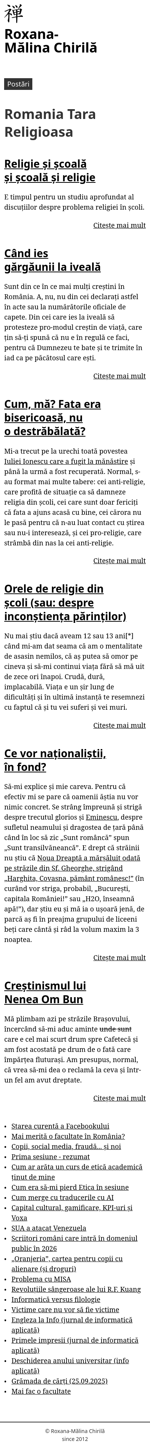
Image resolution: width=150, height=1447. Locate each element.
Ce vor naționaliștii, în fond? (55, 760)
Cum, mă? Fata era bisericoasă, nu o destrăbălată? (52, 418)
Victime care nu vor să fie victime (66, 1309)
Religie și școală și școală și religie (49, 170)
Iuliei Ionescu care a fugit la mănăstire (66, 461)
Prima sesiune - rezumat (51, 1156)
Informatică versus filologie (56, 1299)
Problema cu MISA (41, 1278)
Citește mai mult (119, 225)
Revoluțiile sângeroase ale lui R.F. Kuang (76, 1289)
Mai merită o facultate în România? (68, 1136)
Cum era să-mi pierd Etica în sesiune (70, 1187)
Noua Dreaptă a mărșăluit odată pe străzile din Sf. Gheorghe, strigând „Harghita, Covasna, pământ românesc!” (72, 868)
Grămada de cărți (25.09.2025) (60, 1380)
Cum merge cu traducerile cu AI (63, 1197)
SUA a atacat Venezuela (49, 1227)
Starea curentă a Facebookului (60, 1125)
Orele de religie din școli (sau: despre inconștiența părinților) (65, 602)
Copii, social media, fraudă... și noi (66, 1146)
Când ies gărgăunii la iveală (52, 260)
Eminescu (101, 817)
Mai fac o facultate (41, 1391)
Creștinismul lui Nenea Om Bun (45, 992)
